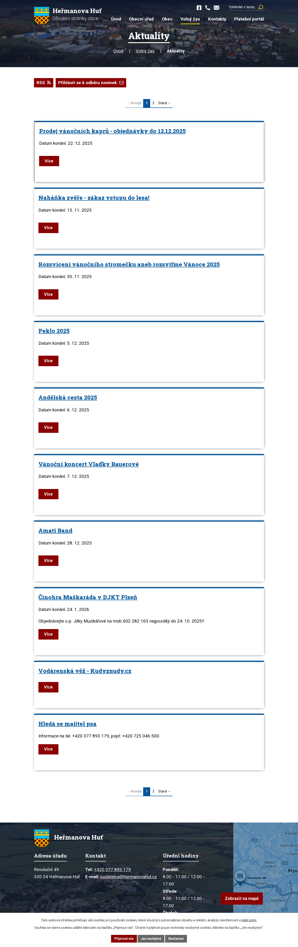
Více (49, 160)
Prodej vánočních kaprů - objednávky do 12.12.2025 (112, 131)
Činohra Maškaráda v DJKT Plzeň (87, 597)
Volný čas (145, 51)
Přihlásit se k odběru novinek (91, 82)
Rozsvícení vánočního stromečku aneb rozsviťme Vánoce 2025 (129, 264)
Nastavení (176, 938)
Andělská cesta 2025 (67, 397)
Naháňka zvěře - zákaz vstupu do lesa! (93, 198)
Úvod (118, 51)
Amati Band (55, 531)
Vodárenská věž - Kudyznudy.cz (84, 671)
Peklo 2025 (54, 331)
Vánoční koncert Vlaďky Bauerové (88, 464)
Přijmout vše (124, 938)
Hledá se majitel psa (67, 724)
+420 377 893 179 (112, 870)
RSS (44, 82)
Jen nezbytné (151, 938)
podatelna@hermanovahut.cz (128, 878)
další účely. (249, 920)
